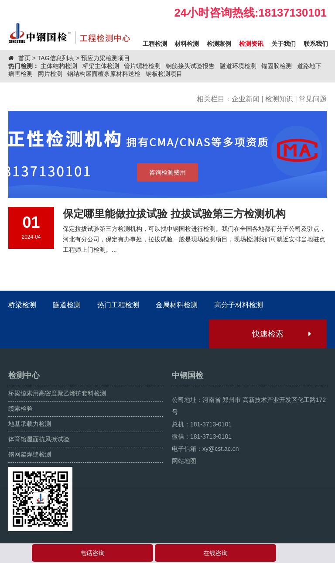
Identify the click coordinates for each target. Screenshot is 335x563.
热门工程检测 (118, 305)
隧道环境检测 (238, 65)
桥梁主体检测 (100, 65)
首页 (24, 58)
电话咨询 (92, 552)
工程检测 (155, 43)
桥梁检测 (22, 305)
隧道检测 (67, 305)
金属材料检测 (177, 305)
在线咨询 (215, 552)
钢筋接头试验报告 (190, 65)
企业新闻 (246, 99)
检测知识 (279, 99)
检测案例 (219, 43)
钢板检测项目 (164, 73)
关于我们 (283, 43)
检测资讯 (251, 43)
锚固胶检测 (276, 65)
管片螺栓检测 (142, 65)
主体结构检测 (59, 65)
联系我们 (316, 43)
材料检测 (186, 43)
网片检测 (50, 73)
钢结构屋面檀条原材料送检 (103, 73)
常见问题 (313, 99)
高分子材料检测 (238, 305)
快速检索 (281, 333)
